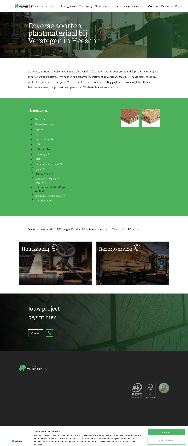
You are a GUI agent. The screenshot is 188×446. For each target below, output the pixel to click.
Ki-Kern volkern (44, 149)
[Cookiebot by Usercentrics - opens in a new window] (16, 441)
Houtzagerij (85, 6)
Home (35, 6)
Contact (179, 6)
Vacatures (166, 6)
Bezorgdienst (68, 6)
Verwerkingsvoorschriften (130, 6)
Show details (137, 441)
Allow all (166, 414)
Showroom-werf (104, 6)
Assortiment (48, 6)
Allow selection (166, 422)
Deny (166, 429)
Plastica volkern (44, 173)
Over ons (153, 6)
